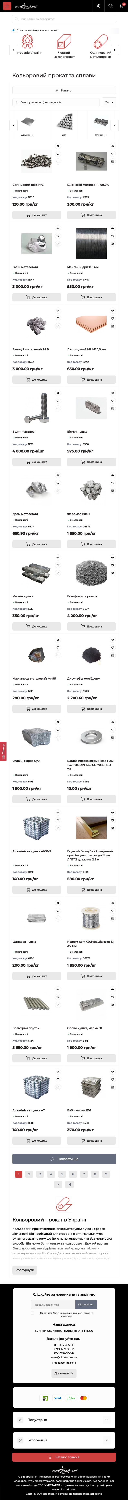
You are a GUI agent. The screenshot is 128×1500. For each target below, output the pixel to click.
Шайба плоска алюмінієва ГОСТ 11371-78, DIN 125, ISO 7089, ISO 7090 (91, 765)
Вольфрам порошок (82, 596)
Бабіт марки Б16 (79, 1110)
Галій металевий (25, 267)
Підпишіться (86, 1304)
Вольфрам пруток (25, 1028)
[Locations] (98, 6)
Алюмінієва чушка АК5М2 (31, 851)
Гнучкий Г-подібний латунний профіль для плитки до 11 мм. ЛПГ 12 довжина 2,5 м (90, 855)
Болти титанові (23, 432)
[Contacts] (110, 6)
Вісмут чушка (77, 432)
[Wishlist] (58, 154)
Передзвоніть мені (64, 1362)
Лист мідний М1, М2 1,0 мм (86, 349)
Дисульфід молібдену (83, 678)
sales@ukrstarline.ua (64, 1357)
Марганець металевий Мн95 (34, 678)
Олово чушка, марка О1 (84, 1028)
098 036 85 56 (64, 1345)
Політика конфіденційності (67, 1313)
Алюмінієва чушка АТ (28, 1110)
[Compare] (58, 161)
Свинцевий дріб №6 (28, 185)
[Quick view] (58, 146)
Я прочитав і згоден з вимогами (64, 1315)
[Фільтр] (3, 751)
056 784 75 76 (64, 1353)
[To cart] (36, 215)
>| (69, 1184)
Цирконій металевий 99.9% (88, 185)
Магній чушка (22, 596)
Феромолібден (78, 514)
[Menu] (7, 6)
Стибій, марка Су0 (25, 761)
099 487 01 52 (64, 1349)
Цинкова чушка (24, 942)
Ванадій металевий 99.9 (30, 349)
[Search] (16, 19)
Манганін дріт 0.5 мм (82, 267)
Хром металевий (25, 514)
